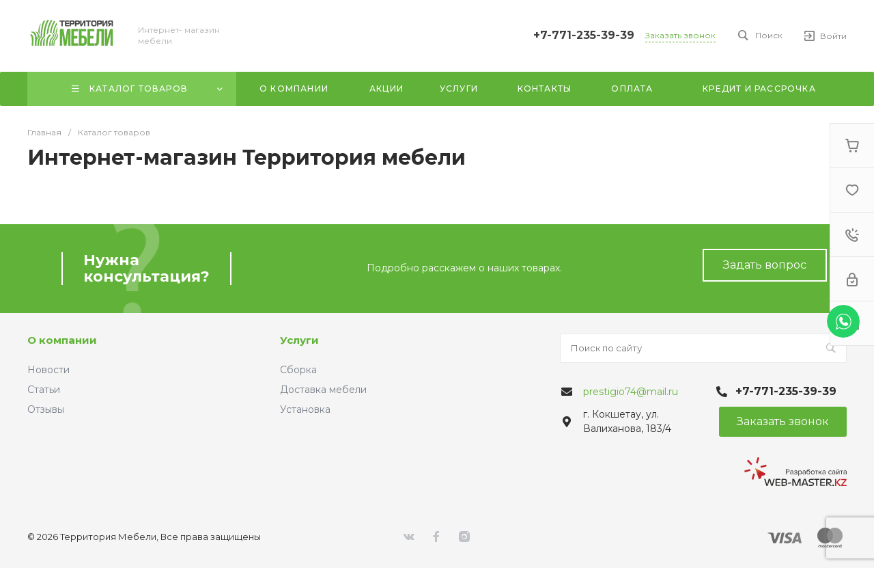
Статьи (43, 389)
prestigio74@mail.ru (630, 392)
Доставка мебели (323, 389)
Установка (305, 409)
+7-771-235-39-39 (583, 35)
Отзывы (45, 409)
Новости (48, 370)
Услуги (299, 340)
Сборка (298, 370)
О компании (62, 340)
